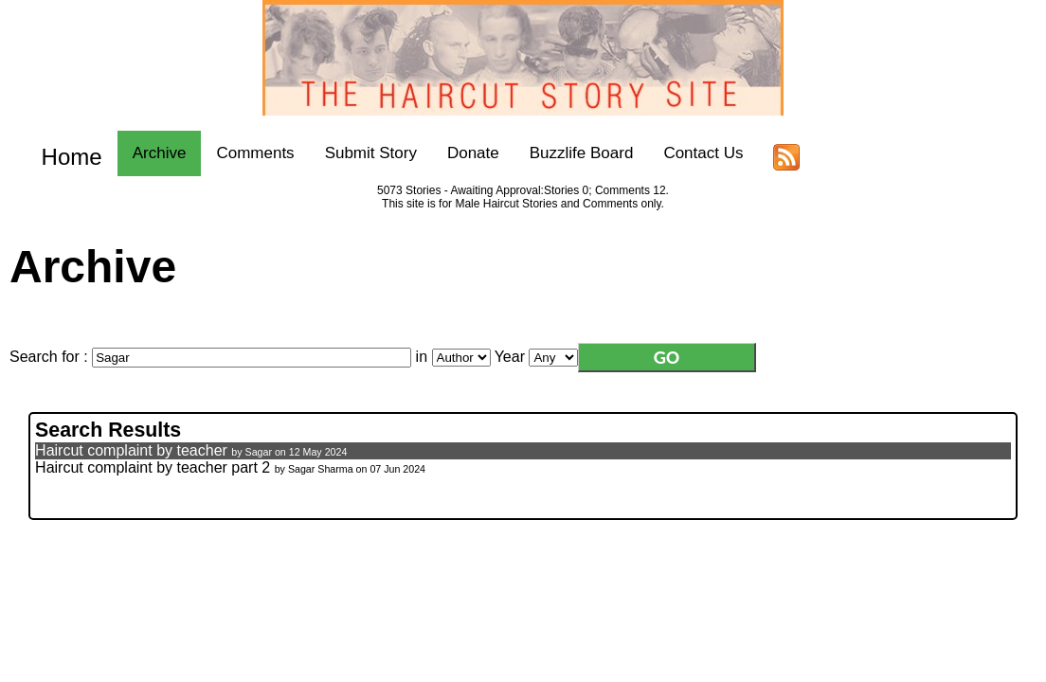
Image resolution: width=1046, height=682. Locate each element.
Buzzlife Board (564, 153)
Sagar (258, 452)
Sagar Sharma (320, 469)
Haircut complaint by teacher (131, 450)
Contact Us (686, 153)
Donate (455, 153)
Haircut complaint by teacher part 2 (152, 467)
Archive (142, 153)
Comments (238, 153)
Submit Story (353, 153)
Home (63, 153)
